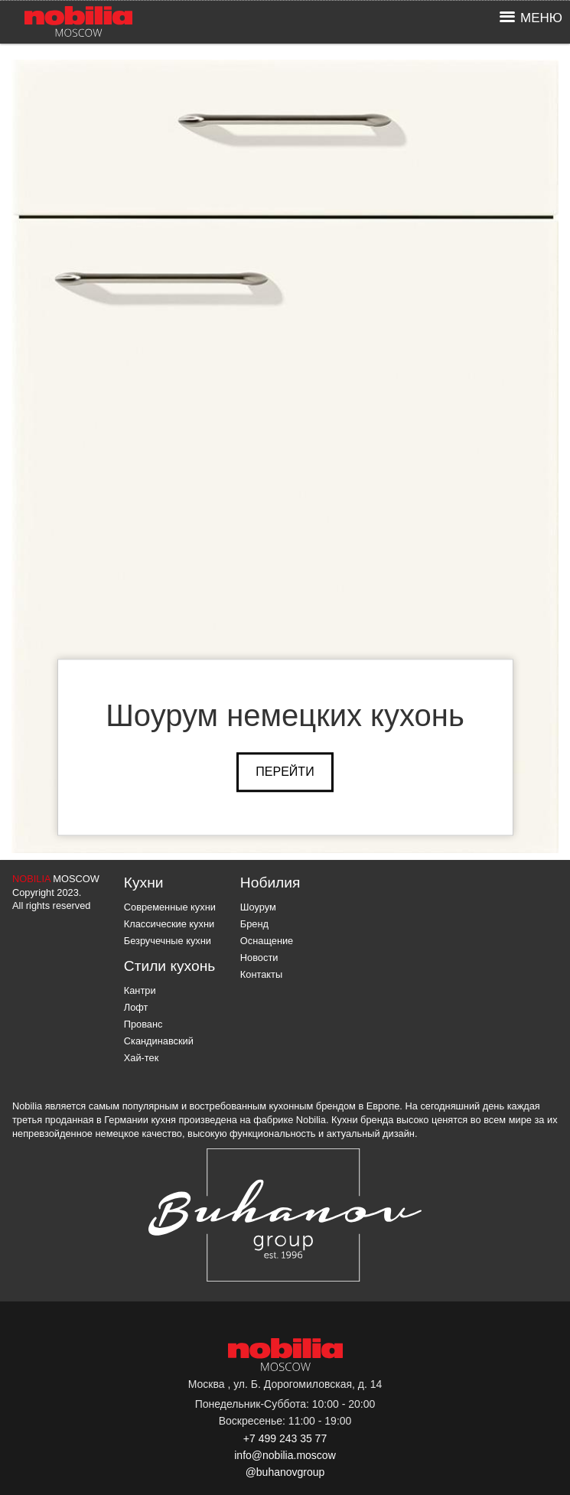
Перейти (285, 771)
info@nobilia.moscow (285, 1455)
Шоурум (258, 907)
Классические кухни (169, 924)
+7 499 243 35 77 (285, 1438)
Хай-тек (141, 1057)
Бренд (254, 924)
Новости (259, 957)
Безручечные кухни (167, 940)
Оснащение (266, 940)
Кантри (140, 990)
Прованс (143, 1024)
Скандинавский (159, 1041)
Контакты (261, 974)
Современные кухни (170, 907)
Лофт (136, 1007)
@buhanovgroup (285, 1472)
